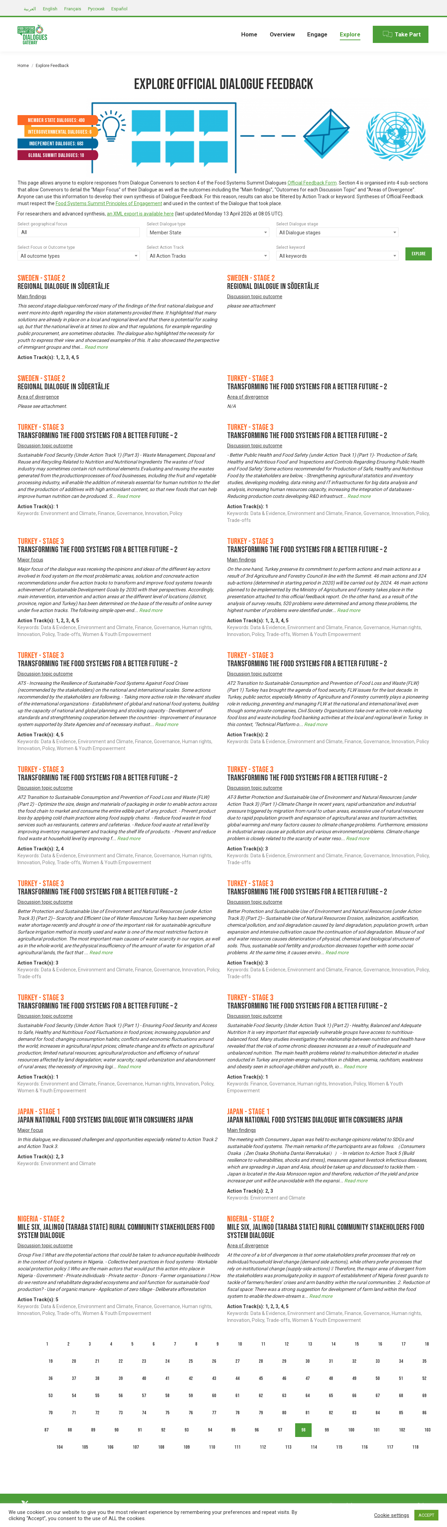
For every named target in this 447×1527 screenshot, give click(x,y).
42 (191, 1378)
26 (214, 1361)
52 (424, 1378)
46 (284, 1378)
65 (331, 1395)
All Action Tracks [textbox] (168, 256)
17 (403, 1344)
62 (261, 1395)
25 (191, 1361)
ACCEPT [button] (426, 1515)
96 (257, 1430)
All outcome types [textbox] (40, 256)
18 (427, 1344)
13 (310, 1344)
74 (144, 1413)
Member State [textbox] (165, 232)
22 (121, 1361)
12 (286, 1344)
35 (424, 1361)
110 (212, 1447)
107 (136, 1447)
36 (50, 1378)
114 (314, 1447)
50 (378, 1378)
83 (354, 1413)
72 (97, 1413)
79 (261, 1413)
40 (144, 1378)
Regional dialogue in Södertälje (64, 286)
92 (163, 1430)
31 (331, 1361)
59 (191, 1395)
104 (59, 1447)
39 (121, 1378)
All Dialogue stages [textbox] (300, 232)
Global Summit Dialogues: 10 (56, 155)
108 (161, 1447)
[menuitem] (249, 34)
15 (357, 1344)
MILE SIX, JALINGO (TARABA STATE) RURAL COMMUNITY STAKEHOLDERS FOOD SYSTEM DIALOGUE (116, 1231)
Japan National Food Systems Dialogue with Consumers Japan (105, 1120)
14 (333, 1344)
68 (401, 1395)
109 (186, 1447)
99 (327, 1430)
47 (307, 1378)
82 (331, 1413)
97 (280, 1430)
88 (70, 1430)
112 (263, 1447)
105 (85, 1447)
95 (233, 1430)
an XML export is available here (140, 213)
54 (74, 1395)
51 (401, 1378)
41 (167, 1378)
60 (214, 1395)
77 (214, 1413)
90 (116, 1430)
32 (354, 1361)
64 (307, 1395)
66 (354, 1395)
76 (191, 1413)
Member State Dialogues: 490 (56, 120)
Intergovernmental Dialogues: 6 (59, 132)
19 (50, 1361)
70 (50, 1413)
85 (401, 1413)
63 (284, 1395)
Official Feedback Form (312, 183)
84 (378, 1413)
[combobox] (208, 232)
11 (263, 1344)
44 (237, 1378)
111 (237, 1447)
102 (402, 1430)
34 (401, 1361)
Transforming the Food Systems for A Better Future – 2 (307, 387)
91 (140, 1430)
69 (424, 1395)
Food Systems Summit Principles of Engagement (109, 203)
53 (50, 1395)
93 (187, 1430)
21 (97, 1361)
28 (261, 1361)
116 (364, 1447)
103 (427, 1430)
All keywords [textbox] (293, 256)
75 (167, 1413)
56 (121, 1395)
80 (284, 1413)
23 (144, 1361)
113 (288, 1447)
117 (390, 1447)
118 (415, 1447)
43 (214, 1378)
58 (167, 1395)
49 (354, 1378)
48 (331, 1378)
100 (351, 1430)
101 (376, 1430)
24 (167, 1361)
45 (261, 1378)
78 (237, 1413)
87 (46, 1430)
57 (144, 1395)
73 (121, 1413)
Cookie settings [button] (391, 1515)
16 (380, 1344)
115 (339, 1447)
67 (378, 1395)
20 (74, 1361)
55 (97, 1395)
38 (97, 1378)
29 (284, 1361)
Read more (96, 347)
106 (110, 1447)
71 (74, 1413)
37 (74, 1378)
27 (237, 1361)
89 (93, 1430)
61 (237, 1395)
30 (307, 1361)
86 (424, 1413)
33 (378, 1361)
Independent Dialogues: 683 (56, 144)
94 (210, 1430)
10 (240, 1344)
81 (307, 1413)
